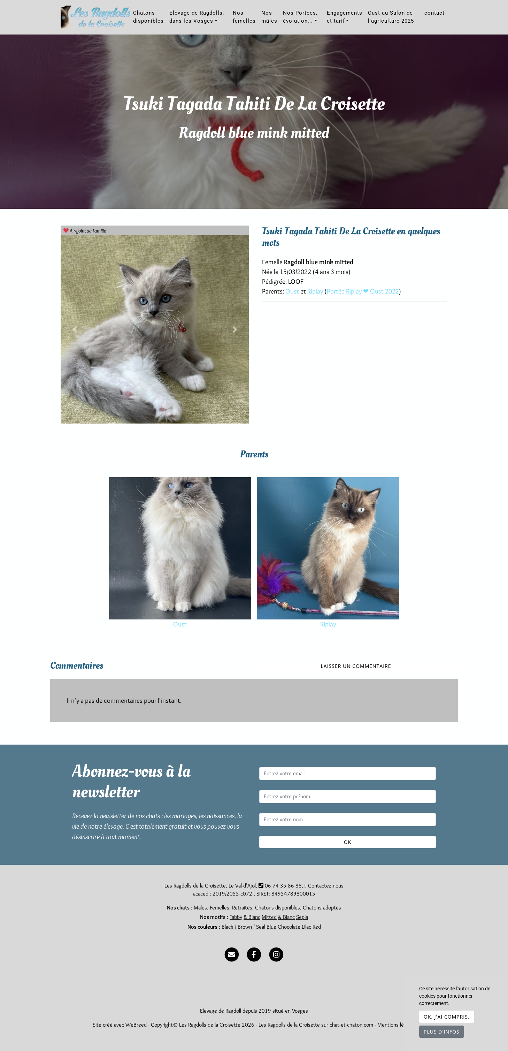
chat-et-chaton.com (352, 1024)
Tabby (236, 917)
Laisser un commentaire (356, 666)
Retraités (242, 907)
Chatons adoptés (322, 907)
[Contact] (232, 953)
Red (317, 926)
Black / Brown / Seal (243, 926)
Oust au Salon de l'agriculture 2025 (391, 17)
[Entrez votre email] (347, 773)
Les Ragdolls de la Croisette (289, 1024)
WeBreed (136, 1024)
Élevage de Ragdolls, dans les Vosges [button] (196, 17)
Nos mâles (269, 17)
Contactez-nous (324, 885)
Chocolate (289, 926)
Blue (271, 926)
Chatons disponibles (148, 17)
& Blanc (252, 917)
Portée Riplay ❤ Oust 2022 (363, 291)
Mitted (269, 917)
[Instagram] (276, 953)
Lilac (306, 926)
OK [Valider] (347, 842)
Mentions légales (396, 1024)
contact (434, 13)
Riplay (315, 291)
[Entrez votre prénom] (347, 796)
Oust (292, 291)
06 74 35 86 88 (283, 885)
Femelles (219, 907)
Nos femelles (244, 17)
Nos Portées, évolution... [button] (300, 17)
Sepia (302, 917)
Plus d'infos (442, 1031)
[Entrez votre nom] (347, 819)
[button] (75, 329)
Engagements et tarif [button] (344, 17)
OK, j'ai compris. (447, 1016)
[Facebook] (254, 953)
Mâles (200, 907)
